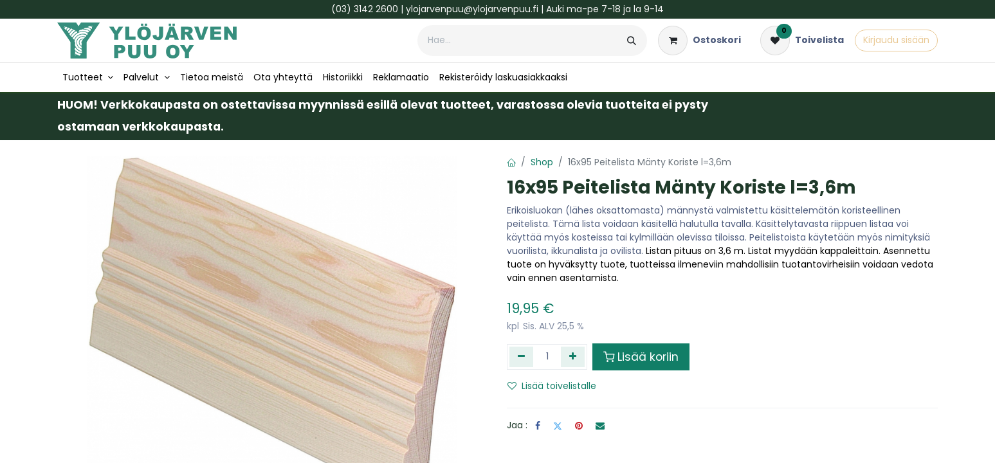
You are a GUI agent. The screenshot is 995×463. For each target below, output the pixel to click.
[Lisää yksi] (573, 357)
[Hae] (631, 40)
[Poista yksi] (521, 357)
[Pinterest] (579, 425)
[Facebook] (537, 425)
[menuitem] (88, 77)
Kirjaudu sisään (896, 39)
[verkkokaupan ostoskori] (699, 40)
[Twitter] (557, 425)
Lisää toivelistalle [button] (551, 385)
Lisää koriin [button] (641, 357)
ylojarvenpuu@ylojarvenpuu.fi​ (472, 9)
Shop (542, 162)
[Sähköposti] (600, 425)
